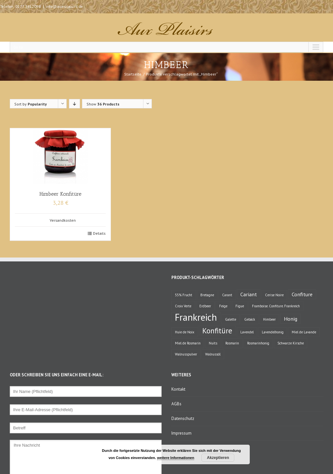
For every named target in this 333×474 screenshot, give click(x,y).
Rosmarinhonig (258, 343)
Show (103, 104)
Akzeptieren (218, 457)
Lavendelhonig (273, 332)
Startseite (132, 74)
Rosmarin (232, 343)
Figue (239, 306)
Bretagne (207, 295)
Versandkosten (63, 220)
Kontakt (178, 389)
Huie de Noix (184, 332)
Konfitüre (217, 330)
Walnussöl (212, 354)
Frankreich (196, 317)
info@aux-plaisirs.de (64, 6)
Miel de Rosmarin (188, 343)
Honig (290, 318)
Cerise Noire (274, 295)
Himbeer (269, 319)
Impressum (181, 433)
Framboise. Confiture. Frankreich (276, 306)
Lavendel (247, 332)
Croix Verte (183, 306)
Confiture (302, 294)
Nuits (213, 343)
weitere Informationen (175, 458)
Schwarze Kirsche (290, 343)
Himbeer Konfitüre (60, 194)
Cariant (248, 294)
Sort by (30, 104)
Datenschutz (182, 418)
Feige (223, 306)
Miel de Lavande (304, 332)
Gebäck (249, 319)
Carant (227, 295)
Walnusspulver (186, 354)
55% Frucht (183, 295)
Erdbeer (205, 306)
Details (99, 233)
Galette (230, 319)
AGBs (176, 404)
